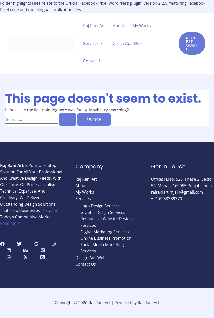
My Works (141, 25)
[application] (101, 43)
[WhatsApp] (8, 257)
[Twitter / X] (25, 257)
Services (93, 43)
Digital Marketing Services (104, 232)
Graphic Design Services (102, 212)
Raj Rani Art (94, 25)
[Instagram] (53, 244)
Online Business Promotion (106, 238)
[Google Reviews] (36, 244)
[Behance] (25, 250)
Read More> (11, 223)
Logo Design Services (100, 206)
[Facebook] (2, 244)
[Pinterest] (42, 250)
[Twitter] (19, 244)
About (118, 25)
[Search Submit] (67, 119)
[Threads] (42, 257)
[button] (192, 43)
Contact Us (93, 61)
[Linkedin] (8, 250)
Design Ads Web (126, 43)
